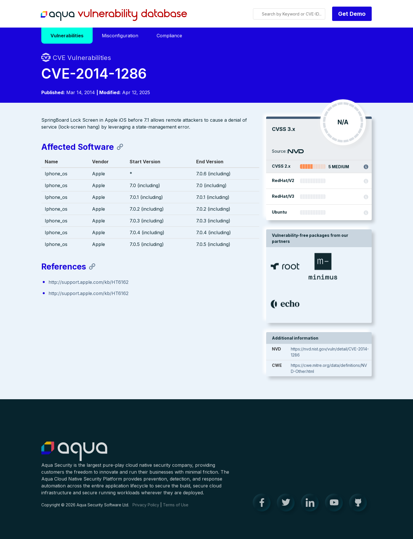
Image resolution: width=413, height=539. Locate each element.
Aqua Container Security (74, 455)
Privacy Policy (146, 507)
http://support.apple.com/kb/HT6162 (88, 283)
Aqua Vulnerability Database (114, 15)
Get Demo (352, 13)
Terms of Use (175, 507)
